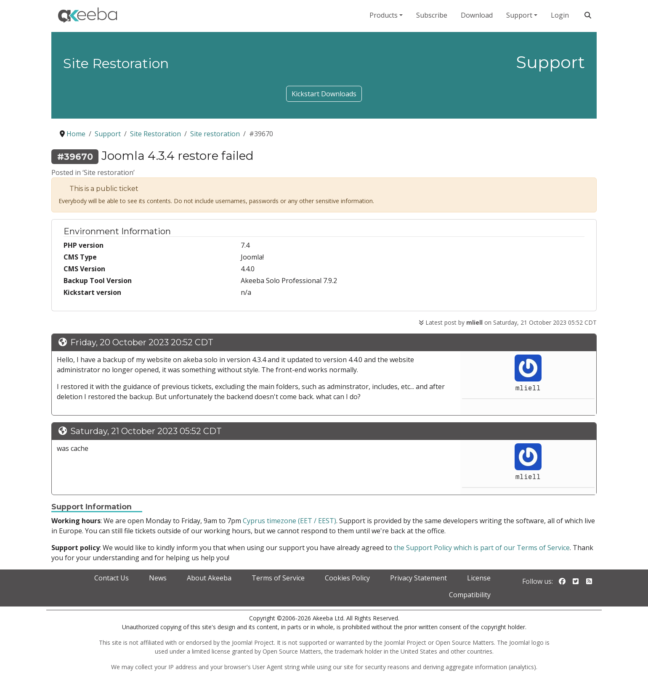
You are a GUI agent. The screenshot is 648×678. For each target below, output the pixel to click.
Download (477, 15)
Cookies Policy (347, 578)
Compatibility (470, 594)
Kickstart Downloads (324, 93)
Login (560, 15)
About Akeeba (209, 578)
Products (383, 15)
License (479, 578)
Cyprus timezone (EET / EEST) (289, 520)
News (158, 578)
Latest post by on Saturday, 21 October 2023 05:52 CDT (508, 322)
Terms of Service (278, 578)
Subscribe (431, 15)
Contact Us (111, 578)
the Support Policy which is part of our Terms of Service (482, 547)
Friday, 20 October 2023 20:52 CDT (141, 342)
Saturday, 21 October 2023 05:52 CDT (146, 431)
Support (519, 15)
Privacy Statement (418, 578)
